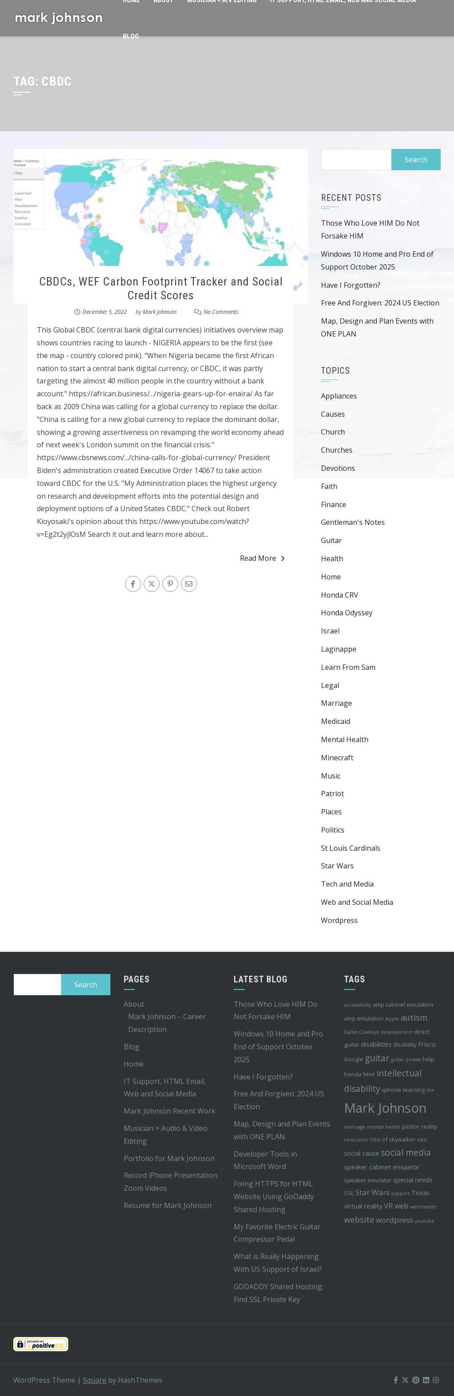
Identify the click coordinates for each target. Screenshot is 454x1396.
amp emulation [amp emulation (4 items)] (364, 1018)
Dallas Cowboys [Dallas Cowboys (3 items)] (361, 1032)
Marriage (336, 703)
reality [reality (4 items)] (429, 1126)
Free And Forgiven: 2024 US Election (380, 303)
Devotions (338, 468)
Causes (333, 414)
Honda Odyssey (346, 613)
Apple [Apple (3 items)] (392, 1019)
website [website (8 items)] (359, 1219)
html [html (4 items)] (369, 1074)
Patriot (332, 793)
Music (330, 776)
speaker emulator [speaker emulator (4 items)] (367, 1180)
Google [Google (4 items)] (353, 1059)
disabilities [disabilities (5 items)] (376, 1044)
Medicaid (335, 721)
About (134, 1004)
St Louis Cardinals (350, 848)
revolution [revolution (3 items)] (356, 1140)
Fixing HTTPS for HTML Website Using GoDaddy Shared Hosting (274, 1196)
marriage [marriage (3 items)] (354, 1127)
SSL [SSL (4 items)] (349, 1193)
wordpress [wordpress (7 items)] (394, 1220)
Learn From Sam (348, 667)
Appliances (339, 396)
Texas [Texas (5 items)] (420, 1193)
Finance (333, 504)
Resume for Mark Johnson (167, 1205)
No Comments (221, 312)
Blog (131, 36)
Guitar (331, 540)
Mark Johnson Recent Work (169, 1111)
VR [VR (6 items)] (388, 1206)
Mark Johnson (159, 312)
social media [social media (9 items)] (406, 1152)
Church (333, 432)
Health (332, 558)
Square (94, 1380)
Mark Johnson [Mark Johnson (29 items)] (385, 1108)
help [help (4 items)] (428, 1059)
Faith (329, 486)
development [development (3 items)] (396, 1032)
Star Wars (337, 866)
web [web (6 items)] (401, 1206)
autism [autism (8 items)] (414, 1017)
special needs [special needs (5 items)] (413, 1180)
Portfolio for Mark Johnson (169, 1158)
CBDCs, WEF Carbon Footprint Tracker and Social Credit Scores (161, 288)
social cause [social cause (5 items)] (361, 1153)
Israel (330, 631)
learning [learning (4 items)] (414, 1090)
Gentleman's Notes (353, 522)
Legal (330, 685)
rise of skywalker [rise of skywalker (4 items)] (392, 1139)
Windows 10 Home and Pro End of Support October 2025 (278, 1046)
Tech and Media (347, 884)
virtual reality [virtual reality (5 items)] (363, 1206)
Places (331, 812)
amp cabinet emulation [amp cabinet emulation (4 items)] (403, 1005)
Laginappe (338, 649)
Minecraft (337, 758)
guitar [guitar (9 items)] (377, 1058)
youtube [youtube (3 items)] (424, 1221)
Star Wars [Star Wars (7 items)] (373, 1192)
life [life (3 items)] (430, 1090)
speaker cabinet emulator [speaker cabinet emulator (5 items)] (382, 1167)
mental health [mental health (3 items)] (383, 1127)
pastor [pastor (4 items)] (410, 1126)
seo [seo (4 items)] (422, 1139)
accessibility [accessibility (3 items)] (357, 1005)
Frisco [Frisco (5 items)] (427, 1044)
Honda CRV (339, 595)
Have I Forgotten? (350, 285)
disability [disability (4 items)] (404, 1044)
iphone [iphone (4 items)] (391, 1090)
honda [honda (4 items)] (352, 1074)
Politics (332, 830)
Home (331, 577)
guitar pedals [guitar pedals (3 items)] (406, 1059)
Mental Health (344, 739)
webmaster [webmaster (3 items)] (423, 1207)
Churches (336, 450)
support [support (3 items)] (400, 1193)
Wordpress (339, 920)
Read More (262, 558)
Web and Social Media (357, 902)
